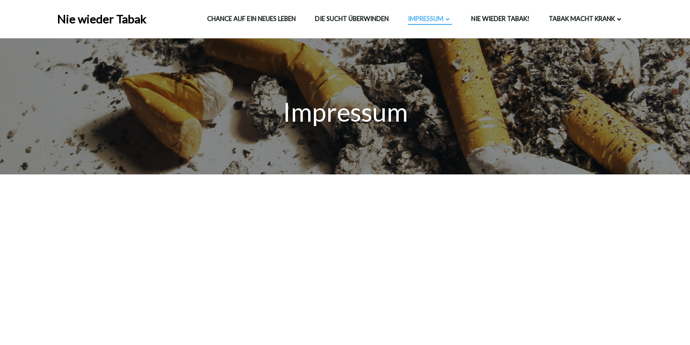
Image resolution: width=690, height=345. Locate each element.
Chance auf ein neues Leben (251, 19)
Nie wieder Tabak (101, 19)
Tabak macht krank (586, 19)
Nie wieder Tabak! (500, 19)
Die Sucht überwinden (352, 19)
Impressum (430, 19)
